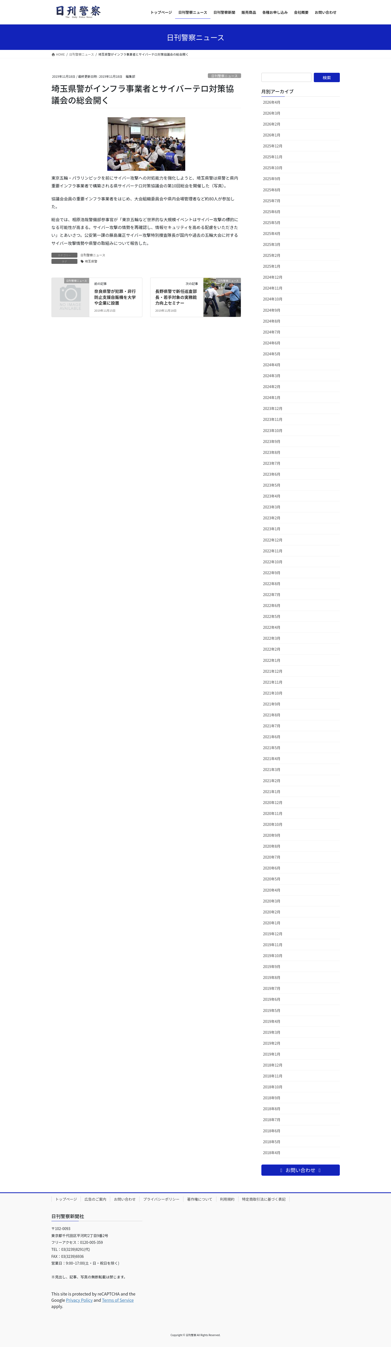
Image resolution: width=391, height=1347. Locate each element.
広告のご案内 (95, 1199)
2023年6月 (272, 474)
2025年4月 (272, 233)
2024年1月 (272, 397)
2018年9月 (272, 1097)
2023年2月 (272, 517)
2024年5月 (272, 353)
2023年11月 (273, 419)
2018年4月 (272, 1152)
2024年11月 (273, 288)
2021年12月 (273, 671)
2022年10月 (273, 561)
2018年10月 (273, 1086)
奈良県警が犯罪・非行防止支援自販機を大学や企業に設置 (115, 297)
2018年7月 (272, 1119)
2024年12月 (273, 277)
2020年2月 (272, 911)
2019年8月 (272, 977)
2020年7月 (272, 857)
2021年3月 (272, 769)
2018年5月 (272, 1141)
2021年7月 (272, 725)
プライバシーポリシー (161, 1199)
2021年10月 (273, 693)
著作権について (200, 1199)
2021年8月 (272, 714)
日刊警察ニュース (224, 75)
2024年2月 (272, 386)
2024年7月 (272, 332)
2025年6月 (272, 211)
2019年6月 (272, 999)
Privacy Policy (79, 1300)
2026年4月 (272, 102)
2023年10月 (273, 430)
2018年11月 (273, 1075)
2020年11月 (273, 813)
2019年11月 (273, 944)
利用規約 (227, 1199)
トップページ (66, 1199)
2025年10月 (273, 167)
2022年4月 (272, 627)
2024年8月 (272, 321)
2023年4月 (272, 496)
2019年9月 (272, 966)
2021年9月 (272, 704)
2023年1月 (272, 528)
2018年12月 (273, 1065)
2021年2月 (272, 780)
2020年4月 (272, 890)
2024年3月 (272, 375)
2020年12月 (273, 802)
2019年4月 (272, 1021)
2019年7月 (272, 988)
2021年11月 (273, 682)
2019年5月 (272, 1010)
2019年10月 (273, 955)
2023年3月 (272, 506)
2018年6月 (272, 1130)
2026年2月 (272, 124)
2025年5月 (272, 222)
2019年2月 (272, 1043)
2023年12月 (273, 408)
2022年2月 (272, 649)
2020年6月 (272, 868)
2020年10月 (273, 824)
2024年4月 (272, 364)
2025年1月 (272, 266)
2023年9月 (272, 441)
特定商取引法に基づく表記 (264, 1199)
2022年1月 (272, 660)
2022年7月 (272, 594)
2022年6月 (272, 605)
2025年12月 (273, 145)
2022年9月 (272, 572)
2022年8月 (272, 583)
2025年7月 (272, 200)
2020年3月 (272, 901)
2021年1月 (272, 791)
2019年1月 (272, 1054)
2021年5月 (272, 747)
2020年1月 (272, 922)
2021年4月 (272, 758)
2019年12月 (273, 933)
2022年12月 (273, 539)
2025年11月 (273, 156)
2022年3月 (272, 638)
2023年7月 (272, 463)
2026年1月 (272, 135)
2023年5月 (272, 485)
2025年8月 (272, 189)
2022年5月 (272, 616)
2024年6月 (272, 342)
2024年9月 (272, 310)
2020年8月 (272, 846)
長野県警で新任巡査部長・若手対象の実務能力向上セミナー (176, 297)
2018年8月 (272, 1108)
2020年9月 (272, 835)
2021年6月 (272, 736)
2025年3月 (272, 244)
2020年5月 (272, 878)
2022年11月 (273, 550)
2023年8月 (272, 452)
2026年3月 (272, 113)
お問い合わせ (125, 1199)
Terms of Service (118, 1300)
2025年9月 (272, 178)
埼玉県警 (91, 261)
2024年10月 (273, 299)
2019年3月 (272, 1032)
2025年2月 (272, 255)
